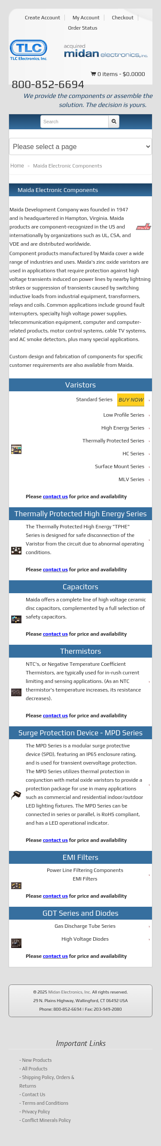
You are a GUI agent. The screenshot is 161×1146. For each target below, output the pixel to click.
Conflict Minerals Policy (45, 1120)
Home (17, 166)
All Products (33, 1068)
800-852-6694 (48, 84)
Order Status (82, 28)
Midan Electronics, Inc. (69, 992)
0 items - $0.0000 (118, 74)
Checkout (123, 18)
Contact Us (32, 1094)
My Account (86, 18)
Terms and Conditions (43, 1103)
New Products (35, 1060)
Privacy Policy (34, 1111)
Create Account (42, 18)
